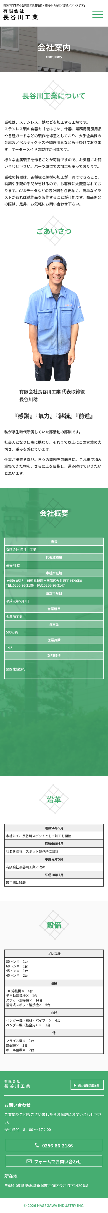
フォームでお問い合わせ (58, 1161)
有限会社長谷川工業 (23, 15)
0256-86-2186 (57, 1145)
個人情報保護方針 (88, 1085)
